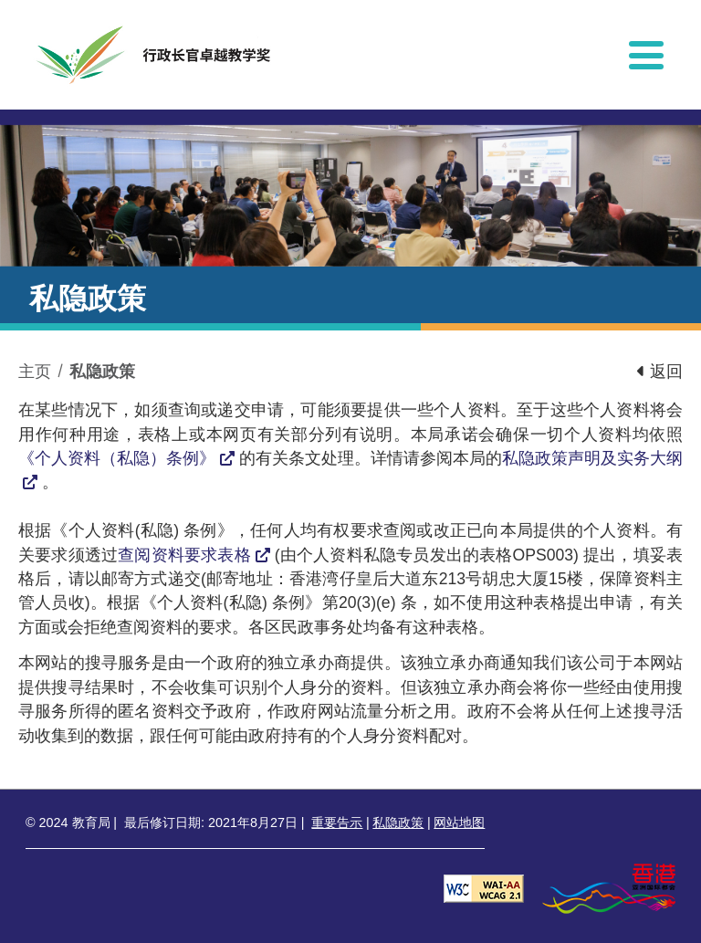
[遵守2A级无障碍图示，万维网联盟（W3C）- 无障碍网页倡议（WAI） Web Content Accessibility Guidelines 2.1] (484, 888)
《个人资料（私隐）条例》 (116, 458)
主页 (34, 371)
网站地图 (459, 822)
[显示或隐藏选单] (646, 54)
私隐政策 (102, 371)
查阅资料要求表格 (184, 555)
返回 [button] (660, 371)
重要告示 (336, 822)
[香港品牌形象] (608, 888)
